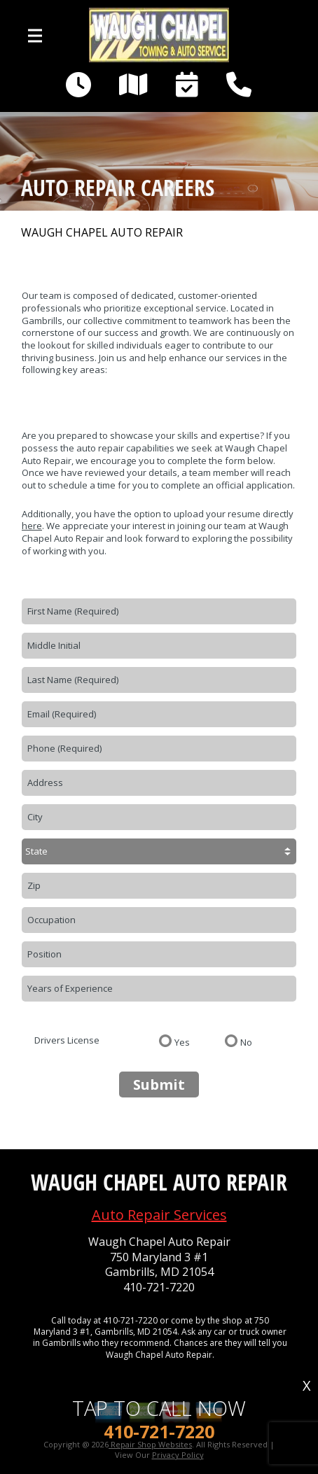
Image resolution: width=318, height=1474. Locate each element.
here (32, 525)
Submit (159, 1084)
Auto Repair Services (159, 1214)
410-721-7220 (159, 1287)
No (246, 1041)
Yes (182, 1041)
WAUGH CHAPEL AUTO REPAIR (102, 232)
